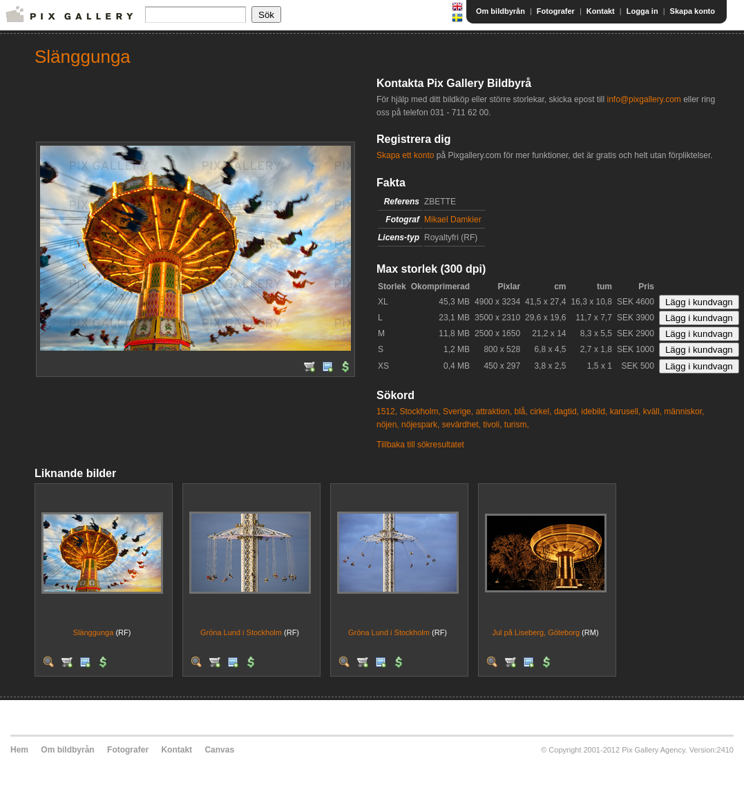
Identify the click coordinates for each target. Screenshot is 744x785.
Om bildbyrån (500, 11)
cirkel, (540, 411)
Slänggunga (93, 632)
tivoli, (492, 424)
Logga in (642, 11)
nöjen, (387, 424)
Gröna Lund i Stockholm (241, 632)
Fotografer (556, 11)
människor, (684, 411)
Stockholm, (419, 411)
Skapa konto (692, 11)
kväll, (652, 411)
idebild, (594, 411)
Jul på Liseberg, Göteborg (536, 632)
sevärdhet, (461, 424)
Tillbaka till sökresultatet (420, 444)
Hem (19, 750)
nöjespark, (420, 424)
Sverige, (458, 411)
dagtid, (566, 411)
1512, (386, 411)
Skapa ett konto (405, 155)
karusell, (625, 411)
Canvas (219, 750)
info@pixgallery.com (643, 99)
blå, (521, 411)
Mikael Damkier (452, 219)
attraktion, (493, 411)
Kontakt (600, 11)
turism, (516, 424)
